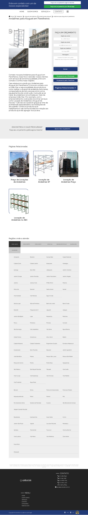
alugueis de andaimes (31, 16)
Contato (58, 12)
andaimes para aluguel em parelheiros (63, 16)
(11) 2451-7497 (62, 478)
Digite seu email (65, 42)
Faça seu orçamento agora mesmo (62, 3)
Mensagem (65, 55)
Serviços (45, 12)
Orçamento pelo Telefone (65, 81)
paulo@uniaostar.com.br (62, 487)
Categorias (19, 16)
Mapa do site (25, 506)
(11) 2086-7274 (62, 480)
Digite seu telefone (65, 48)
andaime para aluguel (45, 16)
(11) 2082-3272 (62, 483)
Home (21, 12)
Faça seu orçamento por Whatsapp (62, 6)
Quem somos (32, 12)
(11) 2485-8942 (62, 476)
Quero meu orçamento (62, 129)
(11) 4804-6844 (62, 485)
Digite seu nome (65, 36)
